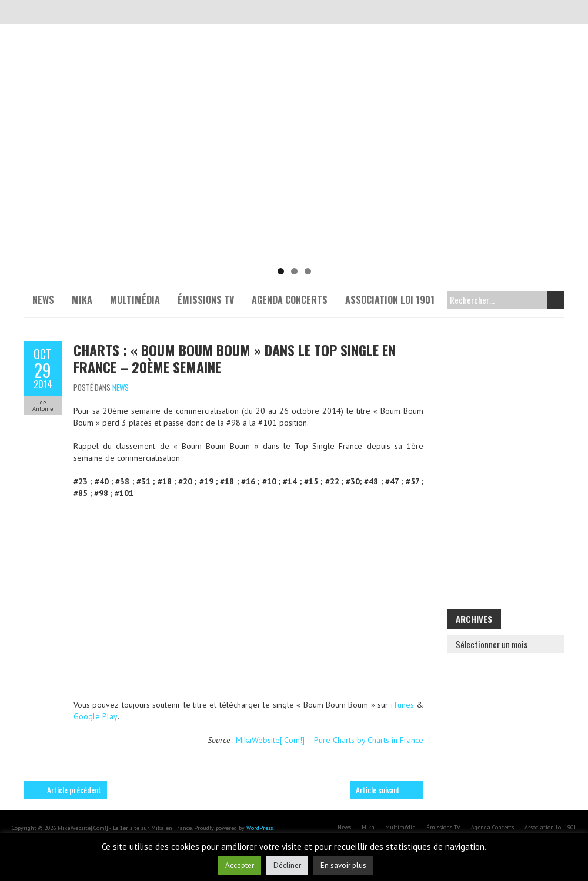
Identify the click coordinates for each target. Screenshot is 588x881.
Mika (82, 300)
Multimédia (135, 300)
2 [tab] (294, 271)
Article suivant (378, 789)
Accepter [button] (239, 865)
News (43, 300)
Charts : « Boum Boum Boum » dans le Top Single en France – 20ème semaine (235, 358)
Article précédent (74, 789)
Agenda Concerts (290, 300)
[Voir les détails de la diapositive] (294, 170)
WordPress (259, 828)
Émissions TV (206, 300)
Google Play (96, 716)
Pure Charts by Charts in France (368, 740)
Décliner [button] (287, 865)
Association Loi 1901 (390, 300)
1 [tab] (281, 271)
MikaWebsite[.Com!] (270, 740)
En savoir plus (343, 865)
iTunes (402, 704)
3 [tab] (308, 271)
